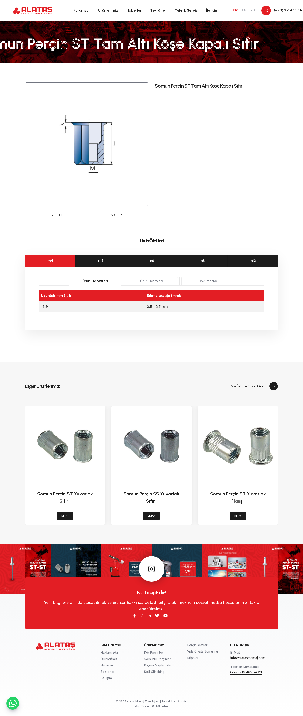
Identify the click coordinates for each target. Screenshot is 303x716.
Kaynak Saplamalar (158, 665)
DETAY (65, 515)
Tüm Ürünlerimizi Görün (253, 386)
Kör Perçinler (153, 652)
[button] (58, 214)
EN (244, 10)
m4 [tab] (50, 260)
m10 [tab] (253, 260)
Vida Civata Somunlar (202, 651)
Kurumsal (81, 10)
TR (235, 10)
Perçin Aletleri (197, 645)
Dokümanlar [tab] (207, 281)
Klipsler (192, 658)
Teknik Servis (186, 10)
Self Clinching (154, 672)
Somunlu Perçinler (157, 659)
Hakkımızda (109, 652)
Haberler (134, 10)
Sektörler (158, 10)
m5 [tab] (100, 260)
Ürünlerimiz (108, 10)
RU (252, 10)
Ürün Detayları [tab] (95, 281)
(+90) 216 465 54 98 (246, 672)
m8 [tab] (202, 260)
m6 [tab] (151, 260)
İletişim (212, 10)
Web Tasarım (143, 706)
